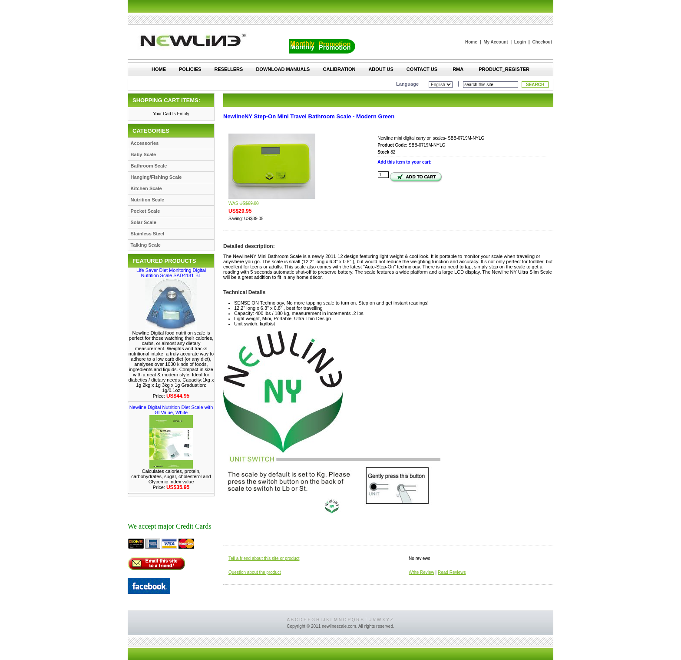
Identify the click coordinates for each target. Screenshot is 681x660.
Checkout (542, 42)
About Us (380, 69)
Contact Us (422, 69)
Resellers (228, 69)
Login (520, 42)
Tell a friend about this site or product (263, 558)
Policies (190, 69)
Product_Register (504, 69)
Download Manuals (283, 69)
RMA (458, 69)
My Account (495, 42)
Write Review (421, 572)
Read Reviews (452, 572)
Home (471, 42)
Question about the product (254, 572)
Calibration (339, 69)
